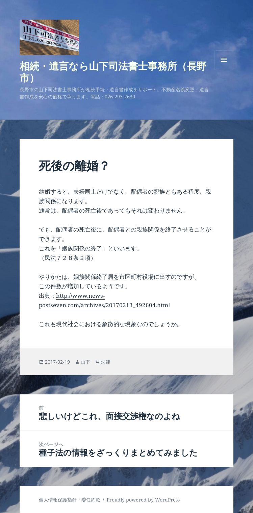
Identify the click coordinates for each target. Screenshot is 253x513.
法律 (105, 362)
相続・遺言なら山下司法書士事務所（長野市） (113, 71)
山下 (85, 362)
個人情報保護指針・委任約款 (69, 499)
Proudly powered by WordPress (143, 499)
